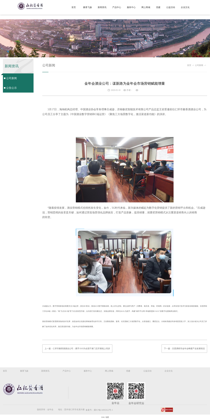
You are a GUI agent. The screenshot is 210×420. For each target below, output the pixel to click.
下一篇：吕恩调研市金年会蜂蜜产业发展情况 (184, 348)
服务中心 (131, 7)
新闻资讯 (102, 7)
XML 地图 (105, 417)
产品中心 (116, 7)
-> (193, 65)
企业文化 (185, 7)
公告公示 (11, 87)
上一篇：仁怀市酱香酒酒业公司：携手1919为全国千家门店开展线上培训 (77, 348)
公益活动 (170, 7)
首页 (73, 7)
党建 (158, 7)
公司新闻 (11, 78)
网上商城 (145, 7)
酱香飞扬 (87, 7)
